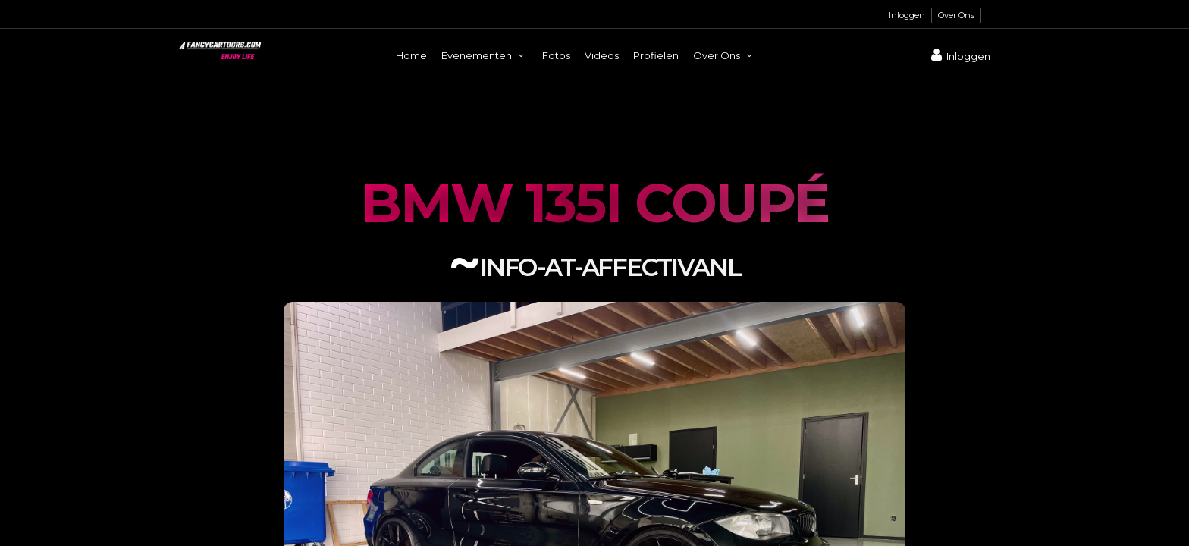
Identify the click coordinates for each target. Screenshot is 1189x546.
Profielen (656, 55)
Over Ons (956, 15)
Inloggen (907, 15)
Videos (602, 55)
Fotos (556, 55)
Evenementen (484, 55)
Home (411, 55)
